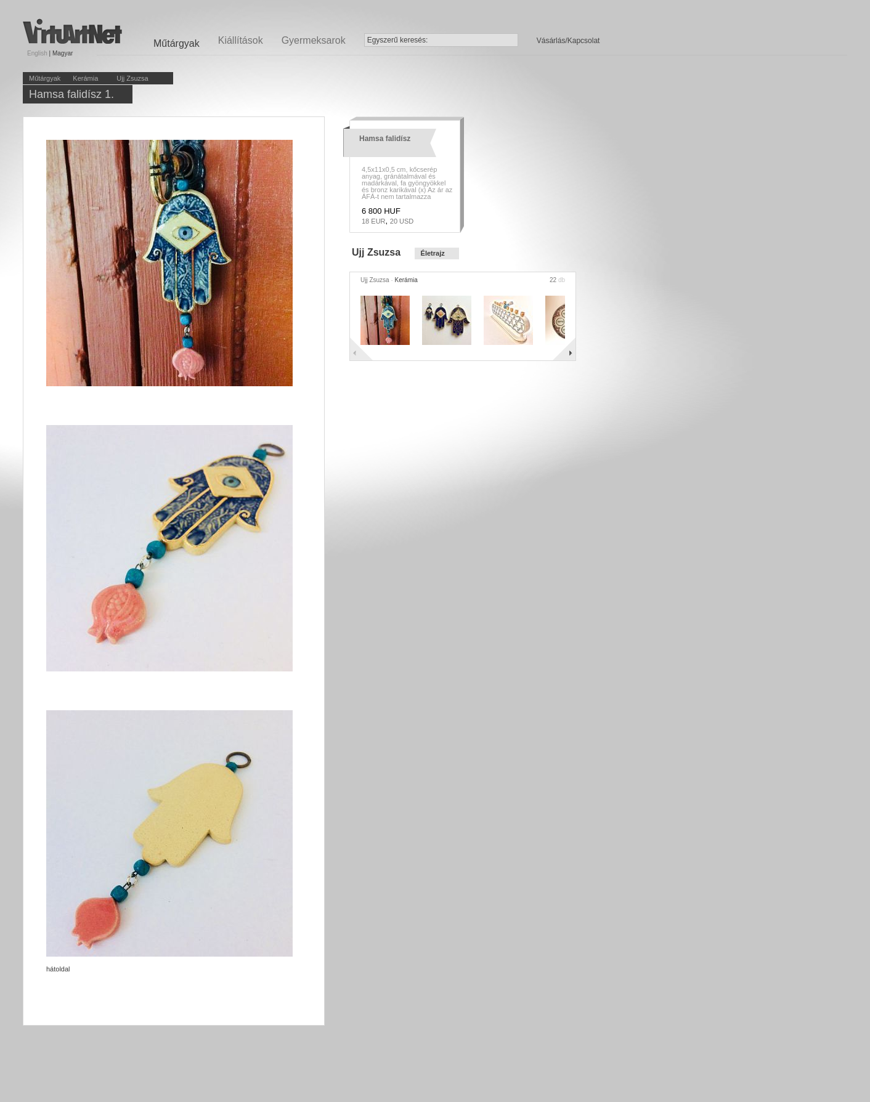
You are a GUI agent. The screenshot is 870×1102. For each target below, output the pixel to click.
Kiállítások (240, 40)
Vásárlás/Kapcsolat (568, 40)
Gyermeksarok (314, 40)
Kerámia (85, 78)
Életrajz (433, 253)
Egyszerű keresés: (397, 40)
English (37, 53)
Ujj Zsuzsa (132, 78)
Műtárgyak (44, 78)
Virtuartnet (72, 31)
